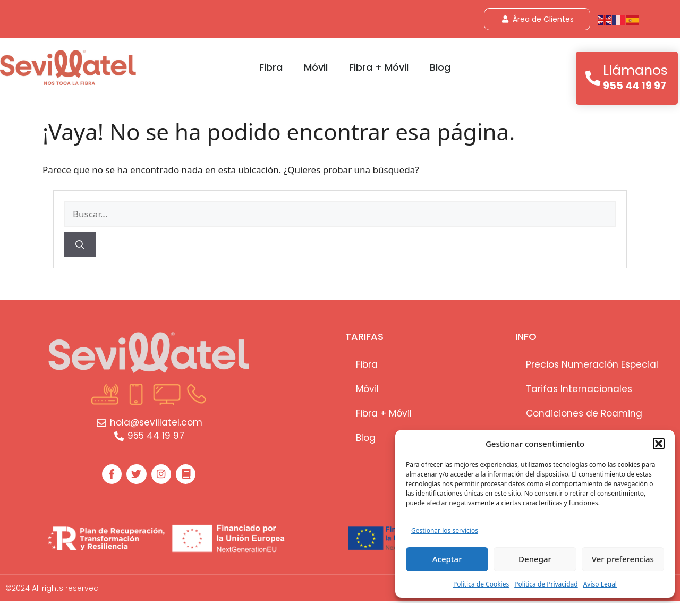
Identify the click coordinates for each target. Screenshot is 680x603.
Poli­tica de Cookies (481, 584)
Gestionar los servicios (444, 530)
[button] (658, 443)
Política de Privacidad (546, 584)
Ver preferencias (623, 559)
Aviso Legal (600, 584)
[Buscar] (80, 245)
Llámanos (636, 70)
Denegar (534, 559)
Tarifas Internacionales (579, 389)
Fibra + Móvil (379, 67)
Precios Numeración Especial (592, 364)
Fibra (271, 67)
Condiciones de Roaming (584, 413)
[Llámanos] (593, 78)
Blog (440, 67)
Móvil (316, 67)
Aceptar (447, 559)
